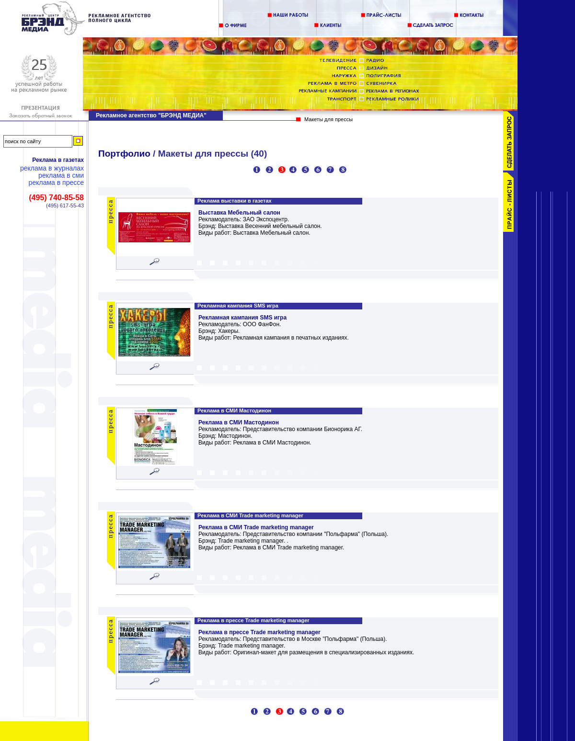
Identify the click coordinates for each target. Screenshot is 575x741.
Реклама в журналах (52, 168)
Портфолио (124, 153)
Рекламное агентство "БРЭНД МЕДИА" (151, 115)
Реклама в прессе (56, 182)
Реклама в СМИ (61, 175)
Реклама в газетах (58, 160)
